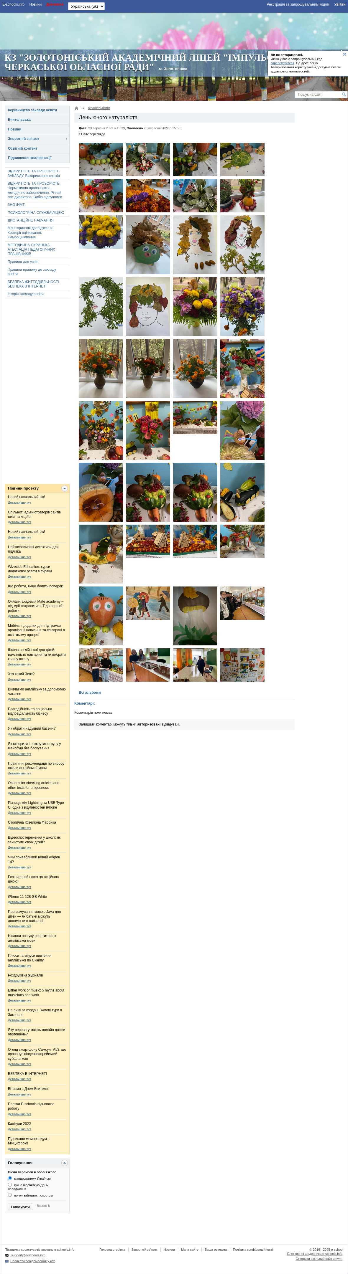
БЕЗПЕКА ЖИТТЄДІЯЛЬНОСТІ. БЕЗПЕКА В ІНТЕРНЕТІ (34, 284)
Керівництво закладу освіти (32, 110)
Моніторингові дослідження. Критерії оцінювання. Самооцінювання (30, 232)
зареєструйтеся (282, 63)
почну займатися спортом (30, 1195)
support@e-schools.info (28, 1255)
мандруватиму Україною (29, 1178)
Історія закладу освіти (26, 294)
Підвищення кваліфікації (29, 158)
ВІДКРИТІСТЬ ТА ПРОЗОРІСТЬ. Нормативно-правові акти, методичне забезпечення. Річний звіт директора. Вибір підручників (35, 190)
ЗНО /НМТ (16, 205)
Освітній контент (22, 148)
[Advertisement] (174, 30)
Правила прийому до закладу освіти (32, 271)
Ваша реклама (216, 1249)
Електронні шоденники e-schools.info (314, 1253)
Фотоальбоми (99, 108)
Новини (14, 129)
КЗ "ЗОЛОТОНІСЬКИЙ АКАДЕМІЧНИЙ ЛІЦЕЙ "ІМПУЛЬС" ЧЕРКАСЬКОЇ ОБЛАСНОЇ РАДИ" (141, 62)
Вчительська (19, 120)
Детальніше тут (19, 502)
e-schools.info (64, 1249)
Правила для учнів (23, 262)
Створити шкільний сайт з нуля (319, 1258)
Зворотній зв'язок (23, 139)
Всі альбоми (90, 692)
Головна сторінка (112, 1249)
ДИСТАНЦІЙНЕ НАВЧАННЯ (31, 220)
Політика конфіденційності (253, 1249)
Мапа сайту (189, 1249)
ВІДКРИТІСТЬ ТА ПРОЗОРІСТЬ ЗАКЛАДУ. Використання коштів (34, 173)
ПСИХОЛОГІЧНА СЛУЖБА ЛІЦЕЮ (36, 213)
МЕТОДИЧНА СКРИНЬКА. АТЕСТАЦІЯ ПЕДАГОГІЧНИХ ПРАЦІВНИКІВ (31, 249)
